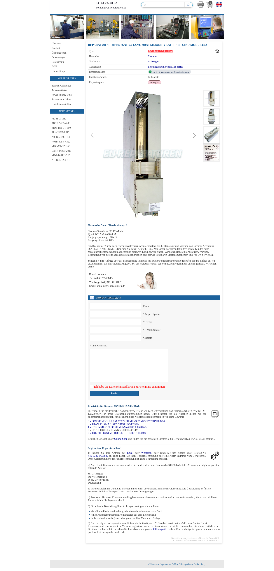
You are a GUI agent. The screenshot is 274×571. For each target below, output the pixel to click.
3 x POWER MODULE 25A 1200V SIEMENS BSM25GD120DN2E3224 (126, 421)
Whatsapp (146, 453)
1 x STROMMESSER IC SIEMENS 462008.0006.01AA (117, 427)
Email (130, 453)
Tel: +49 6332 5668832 (101, 278)
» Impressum (164, 564)
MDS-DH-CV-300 (61, 127)
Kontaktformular (98, 274)
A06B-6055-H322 (61, 141)
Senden (114, 393)
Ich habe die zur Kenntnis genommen (129, 386)
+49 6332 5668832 (103, 2)
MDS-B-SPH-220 (61, 155)
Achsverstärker (59, 90)
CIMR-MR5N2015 (61, 150)
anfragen (154, 82)
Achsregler (153, 61)
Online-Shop (58, 71)
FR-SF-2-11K (59, 118)
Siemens (152, 56)
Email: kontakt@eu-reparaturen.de (107, 286)
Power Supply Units (62, 95)
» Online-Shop (198, 564)
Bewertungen (58, 57)
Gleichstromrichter (61, 104)
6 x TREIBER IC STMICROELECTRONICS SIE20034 (117, 433)
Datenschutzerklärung (122, 386)
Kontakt (56, 48)
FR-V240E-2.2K (60, 132)
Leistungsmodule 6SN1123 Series (165, 66)
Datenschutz (58, 62)
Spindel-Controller (61, 85)
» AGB (173, 564)
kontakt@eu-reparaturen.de (108, 7)
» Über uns (153, 564)
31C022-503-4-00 (61, 123)
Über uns (56, 43)
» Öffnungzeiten (184, 564)
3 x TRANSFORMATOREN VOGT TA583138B (113, 424)
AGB (54, 66)
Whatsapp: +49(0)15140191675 (105, 282)
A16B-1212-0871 (61, 160)
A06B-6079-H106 (61, 137)
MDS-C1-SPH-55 (61, 146)
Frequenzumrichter (61, 99)
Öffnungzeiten (59, 52)
